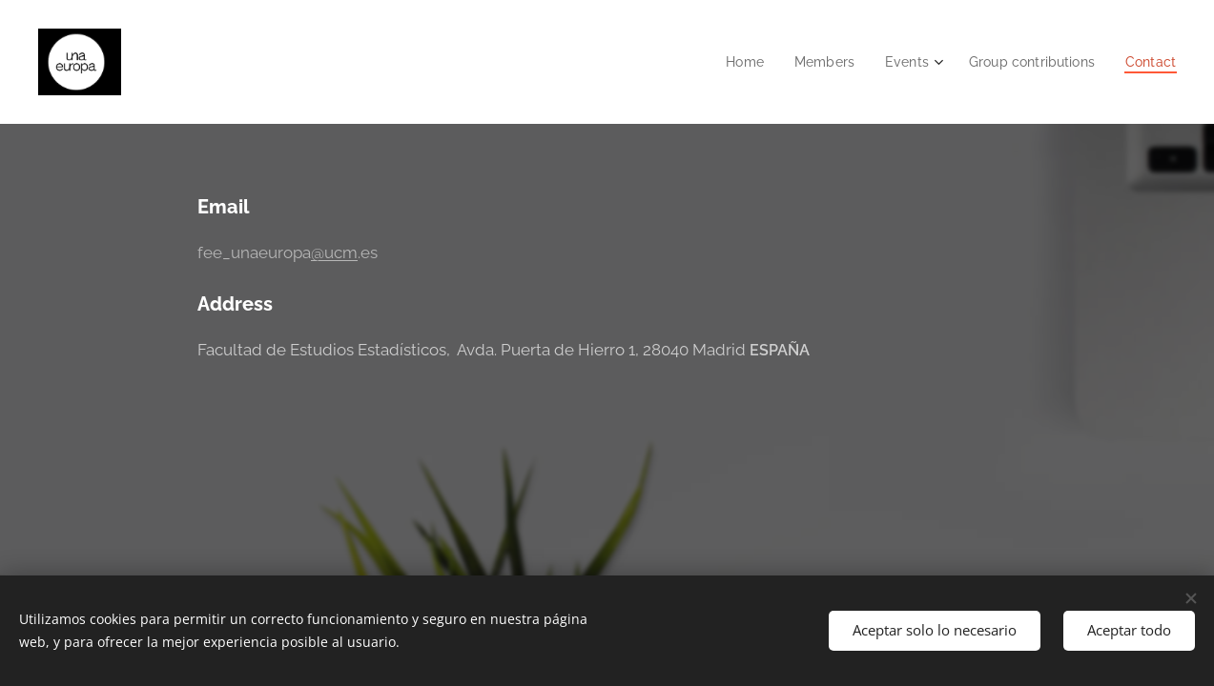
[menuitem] (729, 62)
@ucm (333, 252)
